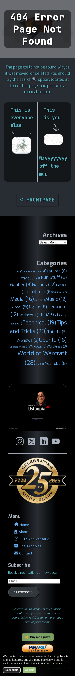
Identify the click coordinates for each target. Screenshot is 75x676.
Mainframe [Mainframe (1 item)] (59, 292)
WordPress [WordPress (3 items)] (57, 346)
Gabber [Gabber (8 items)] (21, 285)
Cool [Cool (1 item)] (40, 271)
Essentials (11, 669)
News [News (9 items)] (19, 307)
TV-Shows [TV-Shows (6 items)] (26, 340)
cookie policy (54, 663)
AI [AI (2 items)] (20, 271)
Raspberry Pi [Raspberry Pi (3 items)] (30, 315)
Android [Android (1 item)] (30, 271)
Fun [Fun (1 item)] (37, 278)
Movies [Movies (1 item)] (39, 300)
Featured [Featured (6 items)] (55, 271)
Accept (29, 669)
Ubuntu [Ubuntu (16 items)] (53, 339)
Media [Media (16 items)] (22, 299)
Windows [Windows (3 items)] (37, 346)
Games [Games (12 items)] (44, 284)
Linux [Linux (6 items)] (44, 291)
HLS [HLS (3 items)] (31, 292)
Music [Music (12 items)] (56, 299)
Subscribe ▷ (24, 592)
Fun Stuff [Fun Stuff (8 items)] (54, 277)
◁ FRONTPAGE (37, 200)
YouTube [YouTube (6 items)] (56, 363)
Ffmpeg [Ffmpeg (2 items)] (26, 278)
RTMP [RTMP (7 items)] (49, 314)
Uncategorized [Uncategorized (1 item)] (19, 346)
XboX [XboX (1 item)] (40, 364)
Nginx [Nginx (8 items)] (38, 307)
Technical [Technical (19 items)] (39, 322)
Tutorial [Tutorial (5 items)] (57, 331)
